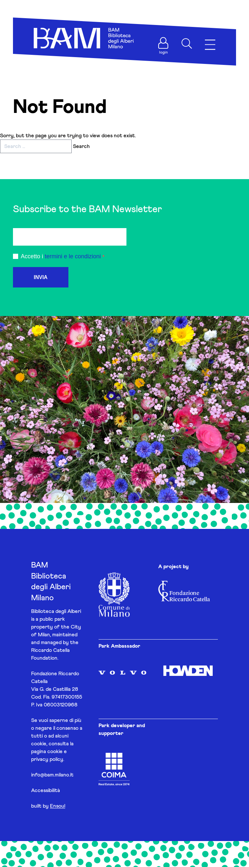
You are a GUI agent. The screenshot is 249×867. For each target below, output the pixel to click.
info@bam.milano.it (52, 774)
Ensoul (57, 806)
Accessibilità (45, 790)
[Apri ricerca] (187, 43)
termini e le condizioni (73, 256)
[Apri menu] (210, 45)
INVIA (41, 277)
